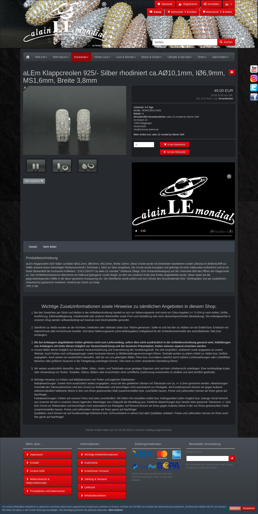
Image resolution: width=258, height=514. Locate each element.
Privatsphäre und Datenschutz (45, 491)
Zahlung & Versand (93, 479)
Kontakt (32, 462)
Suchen (226, 42)
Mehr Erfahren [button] (116, 510)
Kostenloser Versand (94, 470)
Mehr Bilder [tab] (50, 246)
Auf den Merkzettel (175, 152)
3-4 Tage (149, 107)
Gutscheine (89, 462)
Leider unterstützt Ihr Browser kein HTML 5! (183, 201)
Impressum (34, 454)
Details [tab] (33, 246)
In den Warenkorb (174, 144)
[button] (228, 4)
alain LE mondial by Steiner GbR (168, 134)
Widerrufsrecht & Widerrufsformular (37, 481)
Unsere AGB (35, 470)
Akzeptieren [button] (249, 508)
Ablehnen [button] (235, 508)
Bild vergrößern (34, 181)
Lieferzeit (87, 487)
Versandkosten (225, 98)
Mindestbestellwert (93, 495)
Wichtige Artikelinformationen (99, 454)
